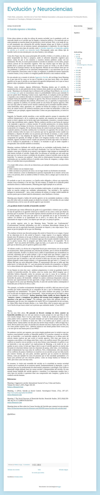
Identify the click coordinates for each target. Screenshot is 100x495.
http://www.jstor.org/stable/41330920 (19, 393)
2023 (77, 54)
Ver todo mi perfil (87, 101)
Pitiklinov (86, 98)
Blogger (59, 486)
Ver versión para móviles (38, 472)
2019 (77, 74)
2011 (77, 92)
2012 (77, 89)
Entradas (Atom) (18, 476)
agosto (79, 58)
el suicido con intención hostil (28, 50)
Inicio (39, 469)
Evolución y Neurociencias (40, 9)
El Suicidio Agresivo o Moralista (21, 29)
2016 (77, 81)
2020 (77, 72)
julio (78, 60)
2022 (77, 56)
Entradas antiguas (63, 469)
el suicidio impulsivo (46, 48)
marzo (79, 67)
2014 (77, 85)
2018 (77, 77)
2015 (77, 83)
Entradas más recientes (14, 469)
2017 (77, 79)
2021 (77, 70)
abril (78, 63)
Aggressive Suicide (41, 77)
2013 (77, 87)
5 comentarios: (26, 464)
